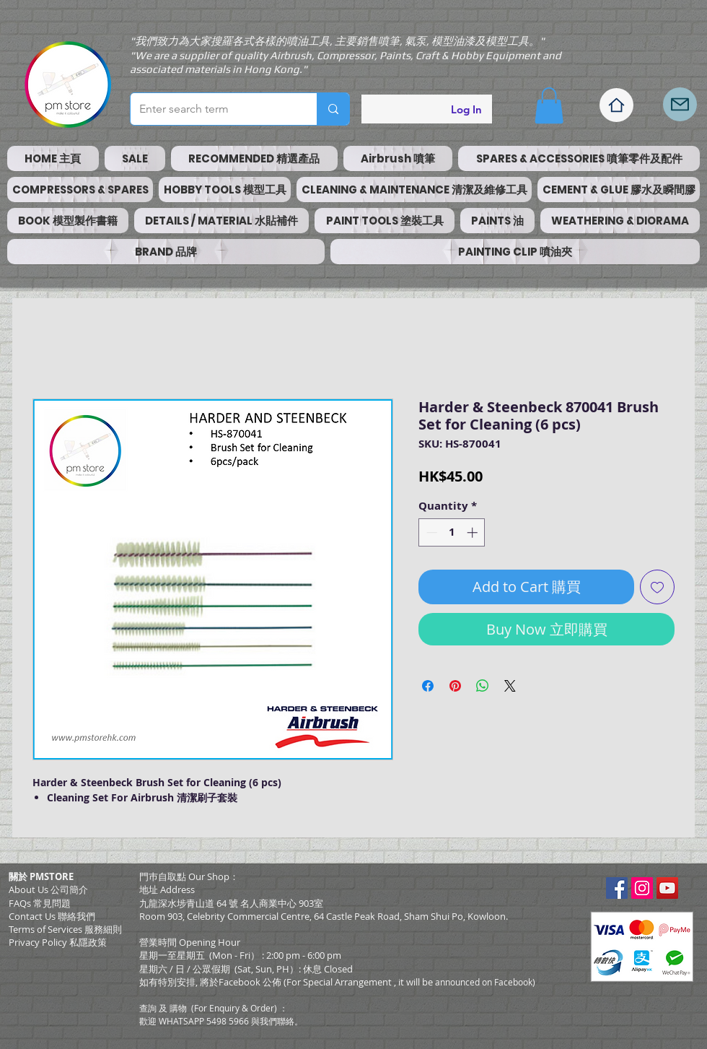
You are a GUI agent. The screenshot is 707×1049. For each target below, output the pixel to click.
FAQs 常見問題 (40, 903)
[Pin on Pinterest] (455, 686)
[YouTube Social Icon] (667, 888)
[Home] (616, 105)
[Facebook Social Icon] (617, 888)
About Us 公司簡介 (48, 889)
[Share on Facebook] (427, 686)
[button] (549, 105)
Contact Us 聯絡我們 (52, 916)
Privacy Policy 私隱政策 (58, 942)
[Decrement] (430, 532)
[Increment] (473, 532)
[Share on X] (510, 686)
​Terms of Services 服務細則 (65, 929)
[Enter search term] (212, 109)
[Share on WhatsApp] (482, 686)
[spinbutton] (452, 532)
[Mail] (680, 104)
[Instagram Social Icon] (642, 888)
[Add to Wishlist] (657, 587)
